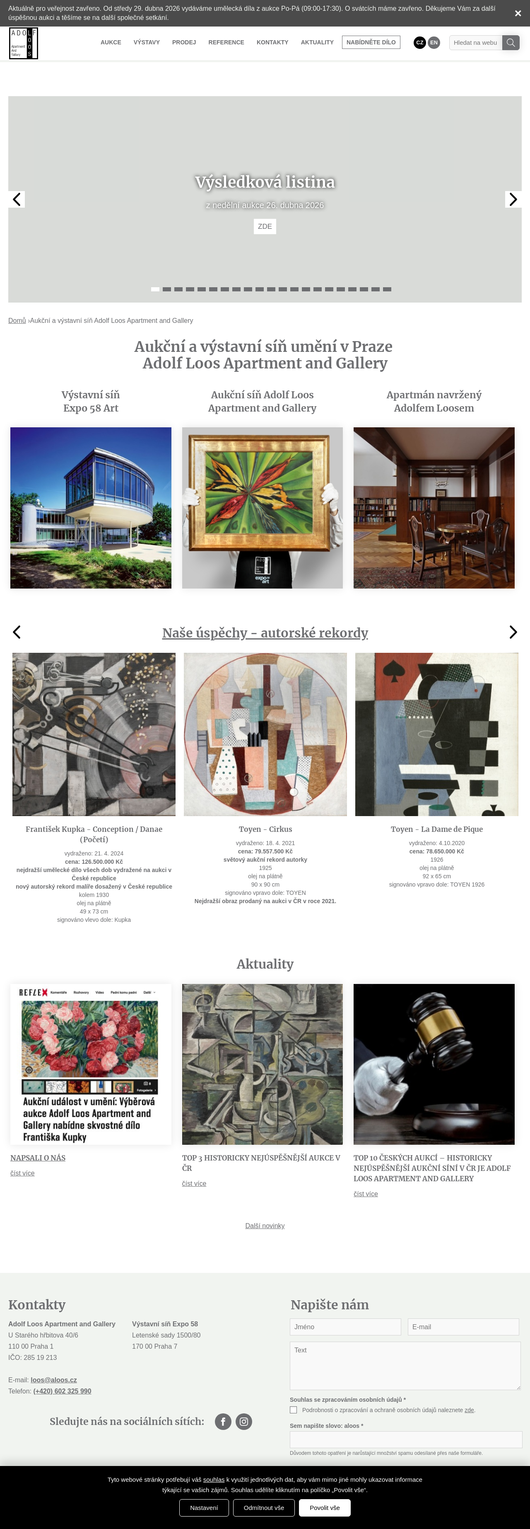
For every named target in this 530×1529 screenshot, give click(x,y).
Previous (16, 173)
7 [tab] (225, 264)
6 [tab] (213, 264)
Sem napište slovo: (326, 1400)
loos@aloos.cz (54, 1354)
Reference (226, 42)
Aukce (111, 42)
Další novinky (264, 1200)
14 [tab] (306, 264)
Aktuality (317, 42)
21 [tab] (387, 264)
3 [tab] (178, 264)
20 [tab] (375, 264)
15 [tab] (317, 264)
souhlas (214, 1479)
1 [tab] (155, 264)
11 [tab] (271, 264)
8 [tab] (236, 264)
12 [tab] (283, 264)
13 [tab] (294, 264)
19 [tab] (364, 264)
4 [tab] (190, 264)
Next (513, 173)
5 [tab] (202, 264)
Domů (17, 294)
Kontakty (273, 42)
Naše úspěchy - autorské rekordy (265, 607)
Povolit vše (325, 1507)
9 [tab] (248, 264)
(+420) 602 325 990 (62, 1365)
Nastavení (204, 1507)
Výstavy (147, 42)
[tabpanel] (265, 173)
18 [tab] (352, 264)
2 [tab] (167, 264)
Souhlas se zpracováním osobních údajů (348, 1374)
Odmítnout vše (264, 1507)
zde (469, 1384)
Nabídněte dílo (371, 42)
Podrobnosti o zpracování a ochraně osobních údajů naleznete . (389, 1384)
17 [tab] (341, 264)
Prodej (184, 42)
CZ (419, 42)
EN (434, 42)
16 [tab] (329, 264)
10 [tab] (259, 264)
